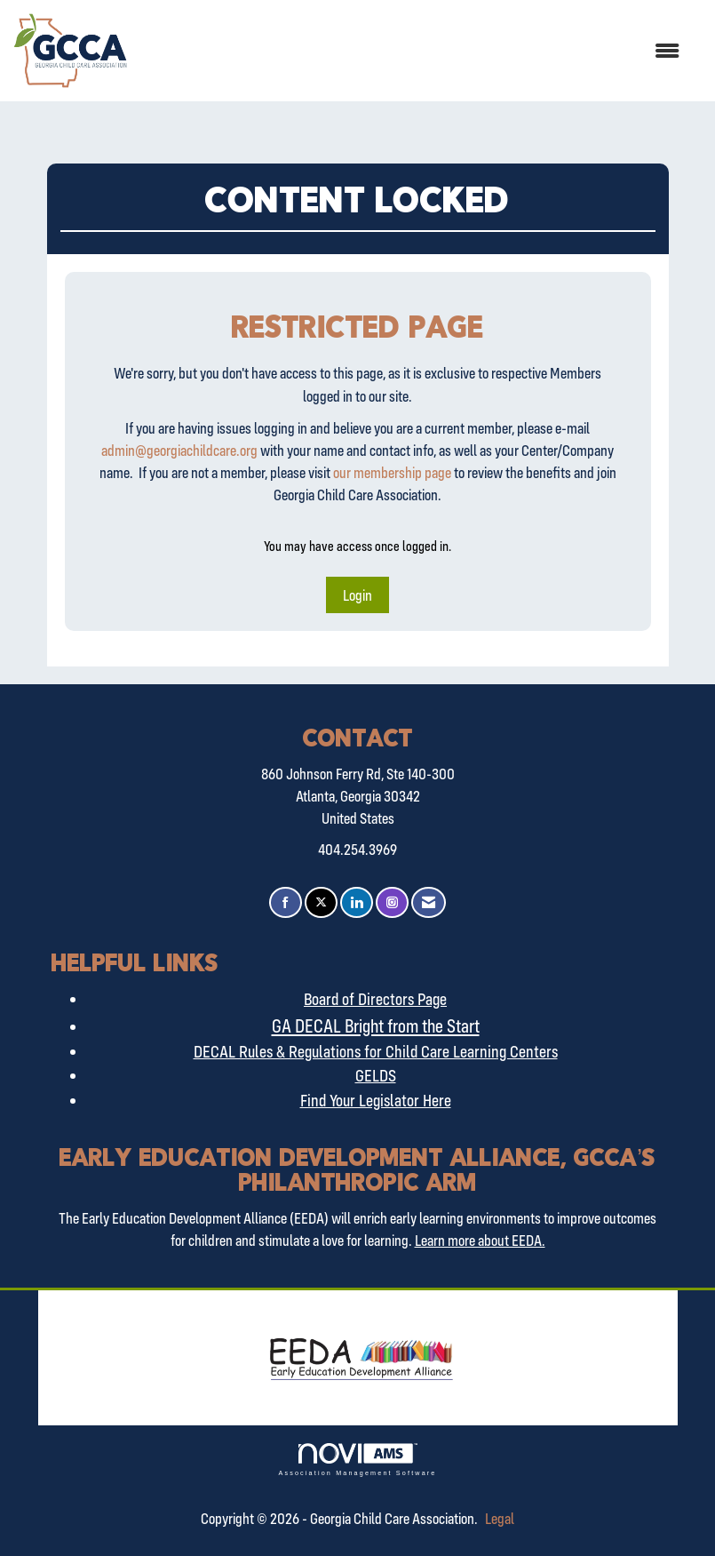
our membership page (392, 472)
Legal (499, 1518)
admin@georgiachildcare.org (179, 450)
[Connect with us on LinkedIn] (356, 902)
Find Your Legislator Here (375, 1100)
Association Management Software (357, 1459)
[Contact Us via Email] (428, 902)
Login (357, 595)
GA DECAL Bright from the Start (376, 1025)
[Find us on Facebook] (285, 902)
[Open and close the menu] (412, 51)
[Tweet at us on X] (321, 902)
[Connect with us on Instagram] (392, 902)
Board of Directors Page (375, 998)
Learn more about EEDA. (480, 1240)
